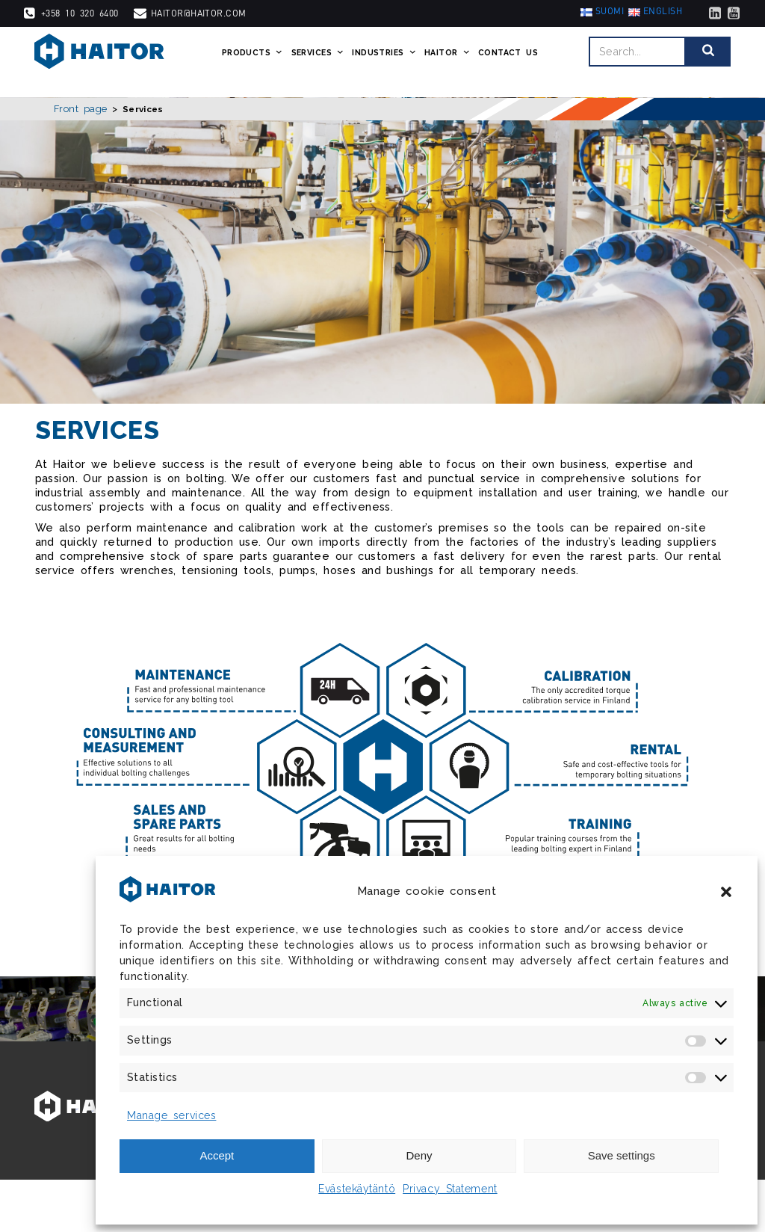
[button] (726, 891)
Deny (419, 1155)
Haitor (441, 62)
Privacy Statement (450, 1189)
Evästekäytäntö (356, 1189)
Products (246, 62)
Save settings (621, 1155)
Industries (377, 62)
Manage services (171, 1115)
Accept (216, 1155)
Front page (81, 108)
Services (311, 62)
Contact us (501, 62)
